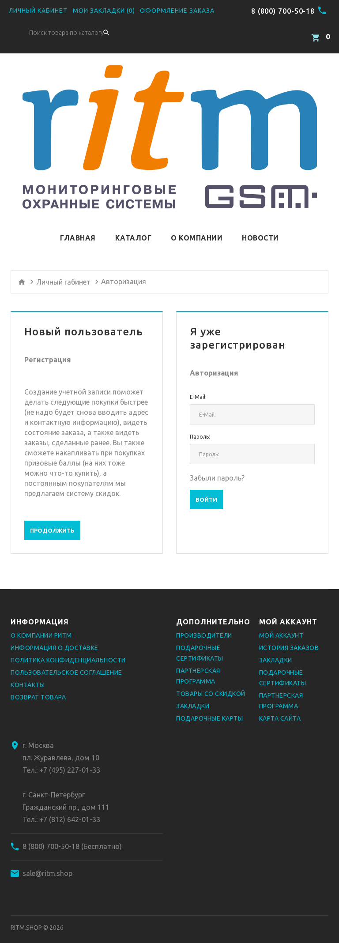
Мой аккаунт (281, 625)
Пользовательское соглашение (66, 662)
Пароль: (200, 426)
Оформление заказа (177, 10)
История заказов (289, 637)
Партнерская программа (198, 666)
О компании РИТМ (41, 625)
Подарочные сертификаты (199, 643)
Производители (204, 625)
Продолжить (52, 520)
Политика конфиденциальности (68, 650)
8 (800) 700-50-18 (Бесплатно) (72, 836)
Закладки (192, 695)
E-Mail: (198, 387)
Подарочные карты (209, 708)
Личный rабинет (63, 271)
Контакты (28, 674)
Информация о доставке (54, 637)
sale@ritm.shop (47, 863)
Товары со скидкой (210, 683)
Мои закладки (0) (104, 10)
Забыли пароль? (217, 468)
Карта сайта (280, 708)
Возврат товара (38, 687)
